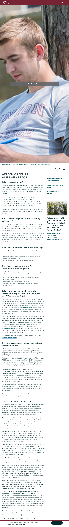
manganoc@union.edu (54, 239)
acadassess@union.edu (30, 307)
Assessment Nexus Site (9, 337)
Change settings (20, 524)
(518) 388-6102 (51, 235)
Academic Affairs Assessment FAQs (40, 164)
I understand (57, 523)
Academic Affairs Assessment (21, 164)
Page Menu (60, 169)
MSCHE (4, 193)
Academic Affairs (6, 164)
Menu (64, 2)
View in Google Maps (53, 233)
